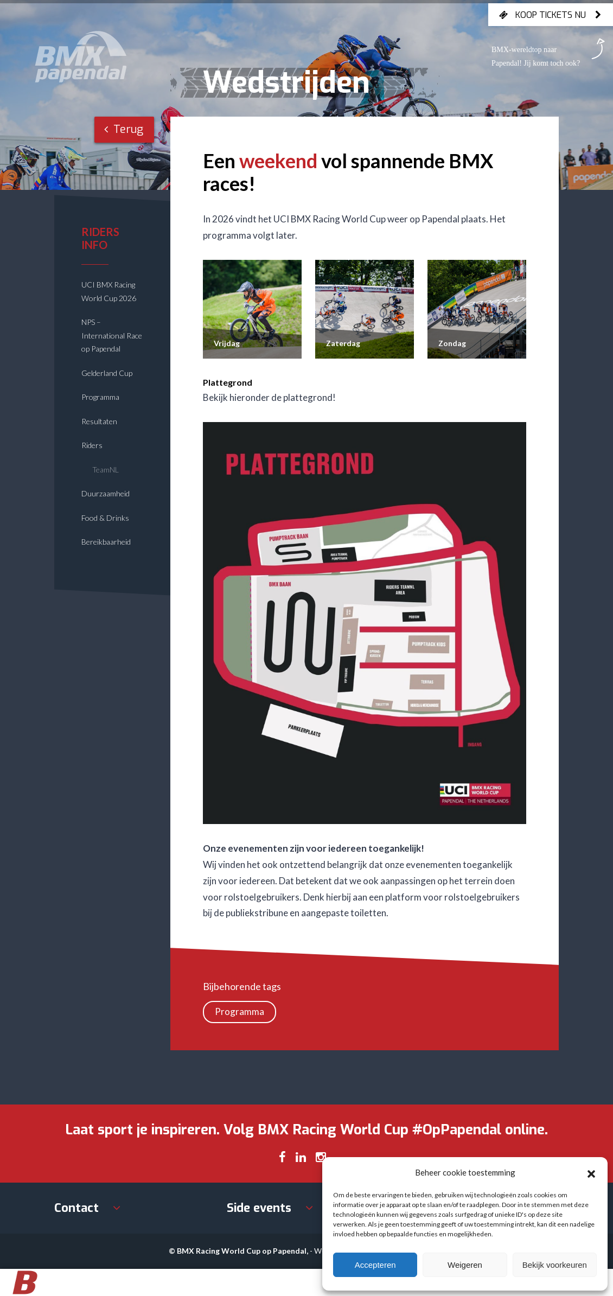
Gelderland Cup (106, 373)
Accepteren (375, 1264)
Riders (92, 445)
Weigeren (465, 1264)
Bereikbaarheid (106, 541)
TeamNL (105, 469)
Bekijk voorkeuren (554, 1264)
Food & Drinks (105, 517)
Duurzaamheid (105, 493)
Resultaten (99, 421)
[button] (591, 1172)
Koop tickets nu (550, 14)
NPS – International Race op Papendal (111, 335)
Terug (123, 129)
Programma (100, 396)
